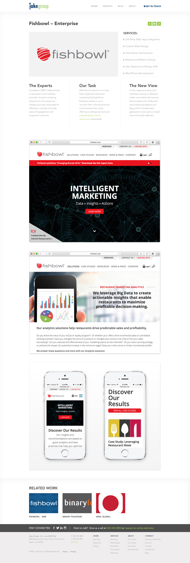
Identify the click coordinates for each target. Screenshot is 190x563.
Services (107, 6)
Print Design (115, 549)
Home (65, 552)
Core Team (132, 546)
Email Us (74, 542)
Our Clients (132, 543)
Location (148, 546)
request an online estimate (139, 528)
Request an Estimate (153, 539)
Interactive (97, 543)
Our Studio (132, 539)
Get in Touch (153, 6)
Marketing (114, 553)
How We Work (133, 549)
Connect (149, 536)
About (132, 6)
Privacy (73, 552)
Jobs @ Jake (149, 549)
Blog (120, 6)
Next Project (159, 24)
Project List (154, 24)
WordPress (115, 546)
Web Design (115, 543)
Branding (96, 539)
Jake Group (39, 6)
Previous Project (150, 24)
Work (94, 6)
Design (96, 546)
